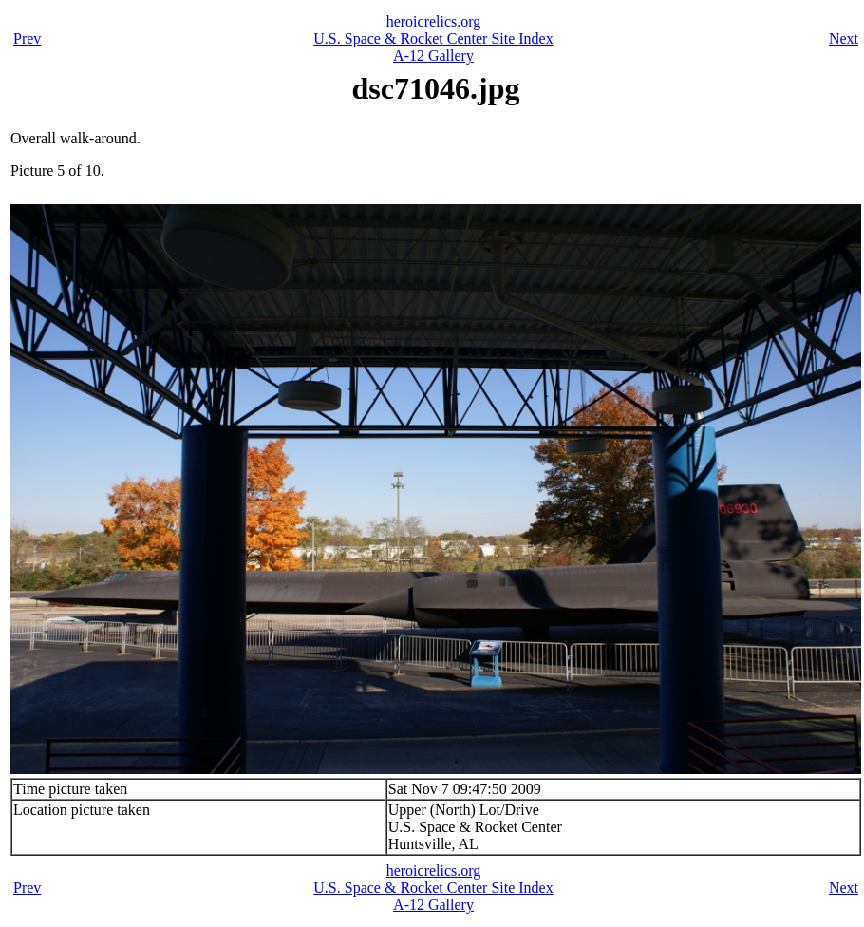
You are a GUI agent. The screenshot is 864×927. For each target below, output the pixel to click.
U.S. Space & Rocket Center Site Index (433, 38)
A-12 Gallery (433, 55)
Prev (27, 38)
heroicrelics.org (433, 21)
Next (843, 38)
